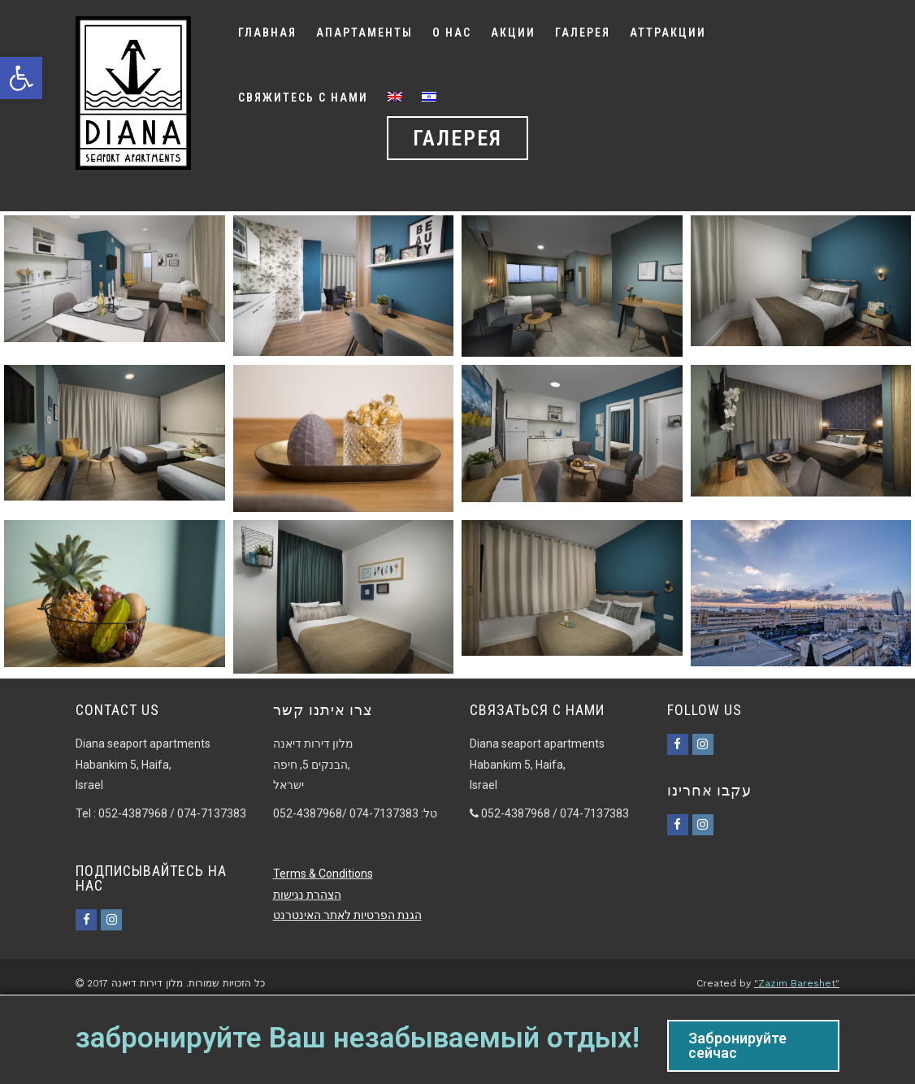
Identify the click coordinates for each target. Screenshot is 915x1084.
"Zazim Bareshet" (796, 983)
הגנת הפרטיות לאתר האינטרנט (347, 914)
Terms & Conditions (323, 873)
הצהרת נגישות (307, 894)
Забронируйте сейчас (737, 1045)
